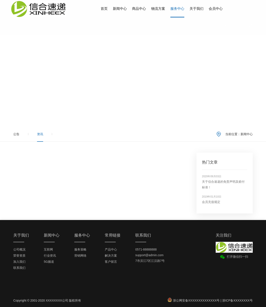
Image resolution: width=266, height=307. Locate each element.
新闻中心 (120, 8)
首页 (104, 8)
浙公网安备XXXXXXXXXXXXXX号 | (195, 300)
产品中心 (111, 249)
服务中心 (177, 8)
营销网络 (80, 255)
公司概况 (19, 249)
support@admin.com (149, 255)
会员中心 (216, 8)
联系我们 (19, 267)
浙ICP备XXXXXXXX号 (237, 300)
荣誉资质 (19, 255)
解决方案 (111, 255)
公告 (16, 134)
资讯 (40, 134)
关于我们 (196, 8)
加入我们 (19, 261)
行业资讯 (50, 255)
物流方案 (158, 8)
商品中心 (139, 8)
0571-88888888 (146, 249)
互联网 (48, 249)
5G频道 (49, 261)
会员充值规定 (211, 202)
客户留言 (111, 261)
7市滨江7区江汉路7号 (150, 261)
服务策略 (80, 249)
